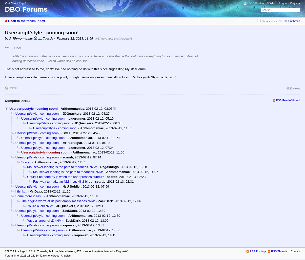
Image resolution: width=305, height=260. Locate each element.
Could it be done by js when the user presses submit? (65, 177)
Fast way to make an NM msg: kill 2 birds (62, 181)
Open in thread (291, 21)
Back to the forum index (26, 21)
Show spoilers (269, 21)
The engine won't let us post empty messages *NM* (58, 201)
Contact (295, 251)
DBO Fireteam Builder (262, 3)
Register (295, 3)
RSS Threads (279, 251)
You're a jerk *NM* (40, 206)
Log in (283, 3)
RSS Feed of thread (288, 100)
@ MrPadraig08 (123, 38)
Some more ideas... (29, 196)
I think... (21, 191)
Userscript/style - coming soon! (33, 108)
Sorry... (26, 162)
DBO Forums (26, 9)
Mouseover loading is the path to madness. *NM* (62, 167)
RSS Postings (258, 251)
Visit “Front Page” (15, 3)
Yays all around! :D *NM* (45, 220)
